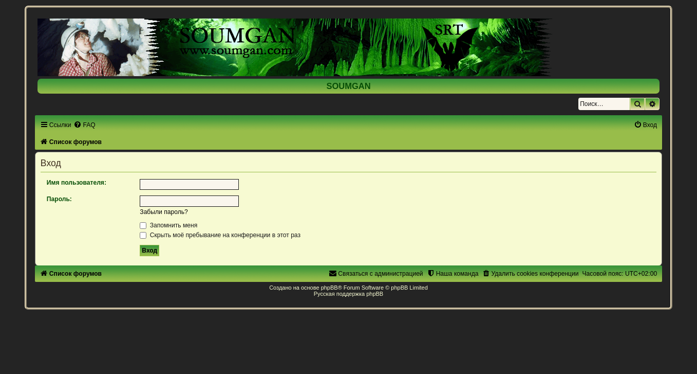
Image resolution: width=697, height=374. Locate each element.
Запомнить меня (168, 225)
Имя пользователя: (76, 182)
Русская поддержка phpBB (348, 294)
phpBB (329, 287)
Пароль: (59, 199)
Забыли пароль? (163, 212)
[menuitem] (84, 125)
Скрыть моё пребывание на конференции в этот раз (220, 235)
